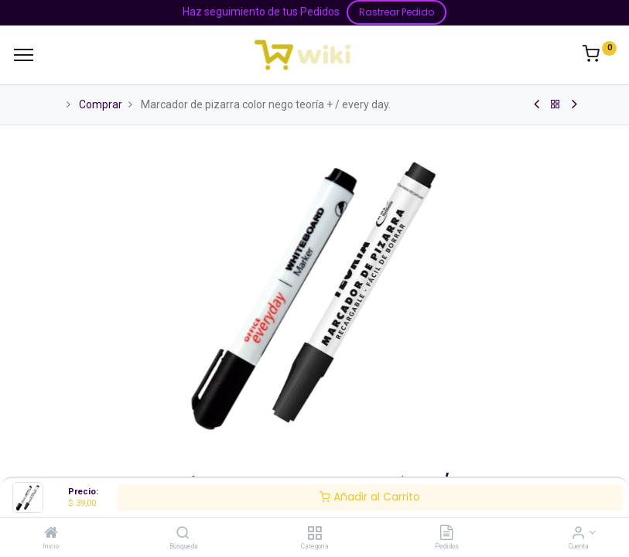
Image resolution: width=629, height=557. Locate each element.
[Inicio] (51, 534)
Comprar (100, 104)
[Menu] (23, 55)
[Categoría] (314, 534)
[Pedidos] (446, 534)
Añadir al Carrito (370, 496)
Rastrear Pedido (396, 12)
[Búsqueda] (183, 534)
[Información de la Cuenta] (578, 534)
